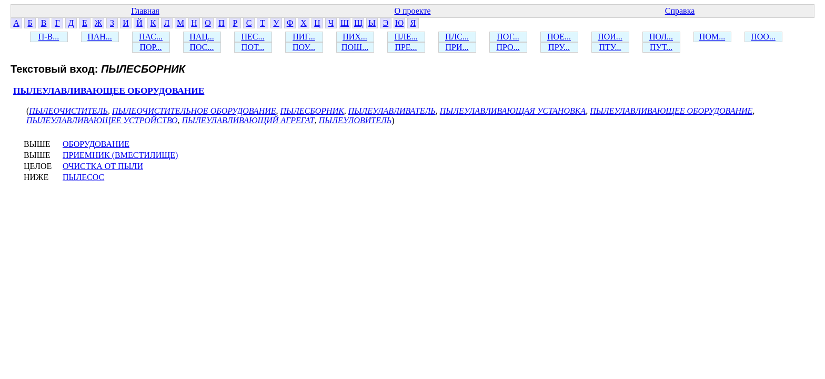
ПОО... (763, 36)
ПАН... (99, 36)
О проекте (412, 10)
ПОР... (150, 47)
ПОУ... (304, 47)
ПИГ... (304, 36)
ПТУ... (610, 47)
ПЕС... (253, 36)
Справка (680, 10)
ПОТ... (253, 47)
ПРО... (507, 47)
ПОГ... (508, 36)
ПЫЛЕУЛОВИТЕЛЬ (355, 120)
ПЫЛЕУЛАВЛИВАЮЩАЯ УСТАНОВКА (513, 110)
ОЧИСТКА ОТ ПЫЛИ (103, 166)
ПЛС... (457, 36)
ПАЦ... (201, 36)
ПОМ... (712, 36)
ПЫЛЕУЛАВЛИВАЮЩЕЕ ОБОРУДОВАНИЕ (108, 91)
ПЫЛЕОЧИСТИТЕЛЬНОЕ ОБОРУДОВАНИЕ (194, 110)
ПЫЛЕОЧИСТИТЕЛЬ (68, 110)
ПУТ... (661, 47)
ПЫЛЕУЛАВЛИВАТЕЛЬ (392, 110)
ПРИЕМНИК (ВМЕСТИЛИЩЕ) (120, 155)
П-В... (48, 36)
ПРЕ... (406, 47)
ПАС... (151, 36)
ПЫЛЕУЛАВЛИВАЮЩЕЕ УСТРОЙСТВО (101, 120)
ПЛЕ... (405, 36)
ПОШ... (354, 47)
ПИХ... (355, 36)
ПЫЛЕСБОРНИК (312, 110)
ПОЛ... (661, 36)
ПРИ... (456, 47)
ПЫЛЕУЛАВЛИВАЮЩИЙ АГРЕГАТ (248, 120)
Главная (145, 10)
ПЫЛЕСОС (83, 177)
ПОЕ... (559, 36)
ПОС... (202, 47)
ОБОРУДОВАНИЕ (96, 143)
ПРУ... (559, 47)
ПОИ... (610, 36)
